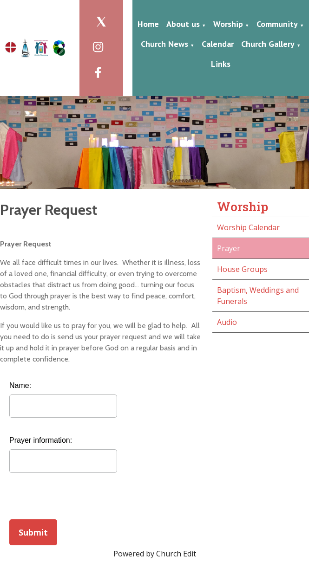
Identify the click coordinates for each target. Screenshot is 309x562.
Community (277, 24)
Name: (20, 385)
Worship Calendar (248, 227)
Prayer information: (40, 440)
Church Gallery (268, 44)
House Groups (242, 269)
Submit (33, 532)
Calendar (218, 44)
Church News (164, 44)
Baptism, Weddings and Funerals (258, 295)
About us (183, 24)
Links (220, 63)
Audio (227, 322)
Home (148, 24)
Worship (228, 24)
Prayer (228, 248)
